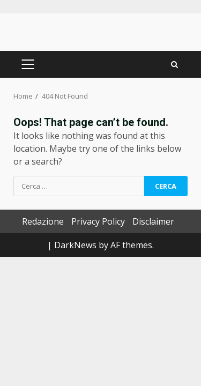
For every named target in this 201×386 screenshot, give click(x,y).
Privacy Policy (98, 221)
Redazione (43, 221)
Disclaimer (153, 221)
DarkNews (75, 245)
